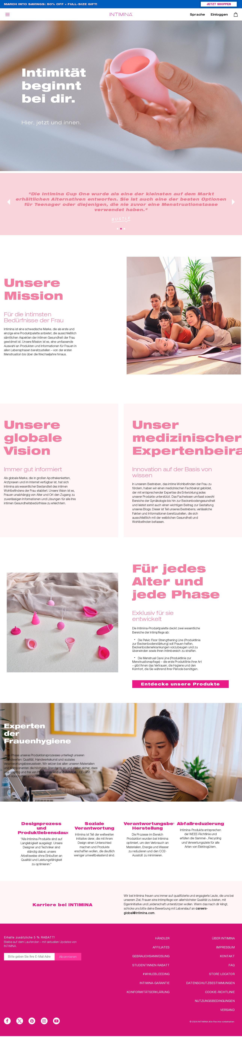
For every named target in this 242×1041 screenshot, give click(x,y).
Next (233, 202)
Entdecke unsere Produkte (180, 684)
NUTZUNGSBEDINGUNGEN (215, 1001)
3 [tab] (124, 228)
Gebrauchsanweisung (151, 956)
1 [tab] (117, 228)
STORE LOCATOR (222, 974)
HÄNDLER (162, 938)
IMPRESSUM (225, 947)
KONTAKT (227, 956)
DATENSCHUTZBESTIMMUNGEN (210, 983)
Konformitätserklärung (148, 992)
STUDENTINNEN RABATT (151, 965)
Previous (8, 202)
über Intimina (223, 938)
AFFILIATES (161, 947)
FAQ (232, 965)
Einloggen (219, 15)
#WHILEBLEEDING (156, 974)
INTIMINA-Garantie (155, 983)
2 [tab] (121, 228)
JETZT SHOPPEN (219, 4)
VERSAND (227, 1010)
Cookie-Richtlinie (220, 992)
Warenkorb (235, 14)
